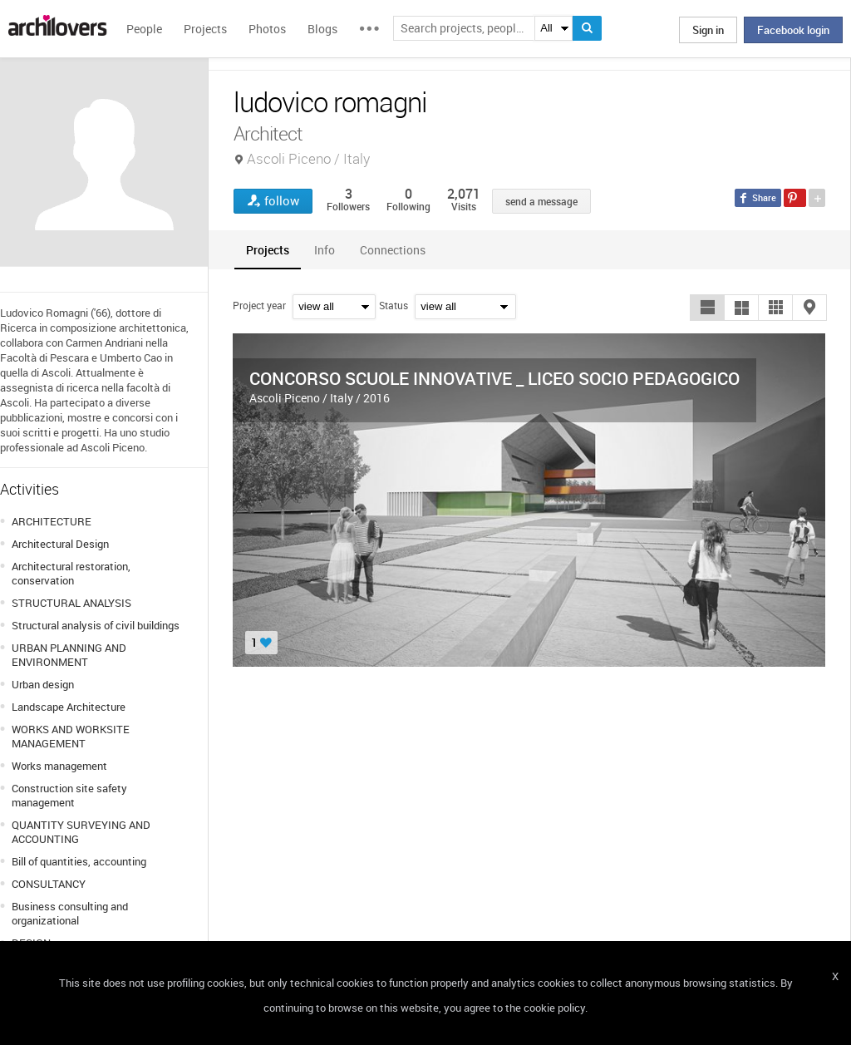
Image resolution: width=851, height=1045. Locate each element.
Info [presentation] (324, 250)
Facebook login (793, 29)
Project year (259, 305)
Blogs (322, 29)
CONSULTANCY (49, 883)
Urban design (43, 684)
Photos (267, 29)
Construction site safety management (69, 795)
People (144, 29)
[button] (707, 307)
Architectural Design (60, 543)
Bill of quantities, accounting (79, 861)
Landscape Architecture (68, 706)
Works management (59, 765)
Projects (205, 29)
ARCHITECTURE (51, 521)
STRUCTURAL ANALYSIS (71, 602)
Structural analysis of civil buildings (96, 625)
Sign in (708, 29)
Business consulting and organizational (70, 913)
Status (393, 305)
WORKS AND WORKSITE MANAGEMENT (71, 736)
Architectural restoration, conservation (71, 573)
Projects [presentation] (267, 250)
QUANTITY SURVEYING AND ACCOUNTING (81, 831)
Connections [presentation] (393, 250)
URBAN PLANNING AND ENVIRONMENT (69, 654)
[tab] (268, 249)
